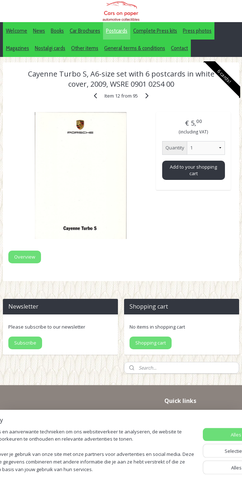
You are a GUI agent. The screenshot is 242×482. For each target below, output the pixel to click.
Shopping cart (150, 342)
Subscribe (25, 342)
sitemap (133, 457)
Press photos (197, 30)
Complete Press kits (155, 30)
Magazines (17, 48)
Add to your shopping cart (193, 169)
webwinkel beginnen (176, 457)
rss (149, 457)
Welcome (16, 30)
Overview (24, 257)
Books (57, 30)
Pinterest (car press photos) (197, 422)
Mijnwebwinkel (121, 468)
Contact (179, 48)
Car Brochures (85, 30)
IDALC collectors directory (195, 414)
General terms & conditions (134, 48)
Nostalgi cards (50, 48)
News (39, 30)
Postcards (116, 30)
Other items (84, 48)
